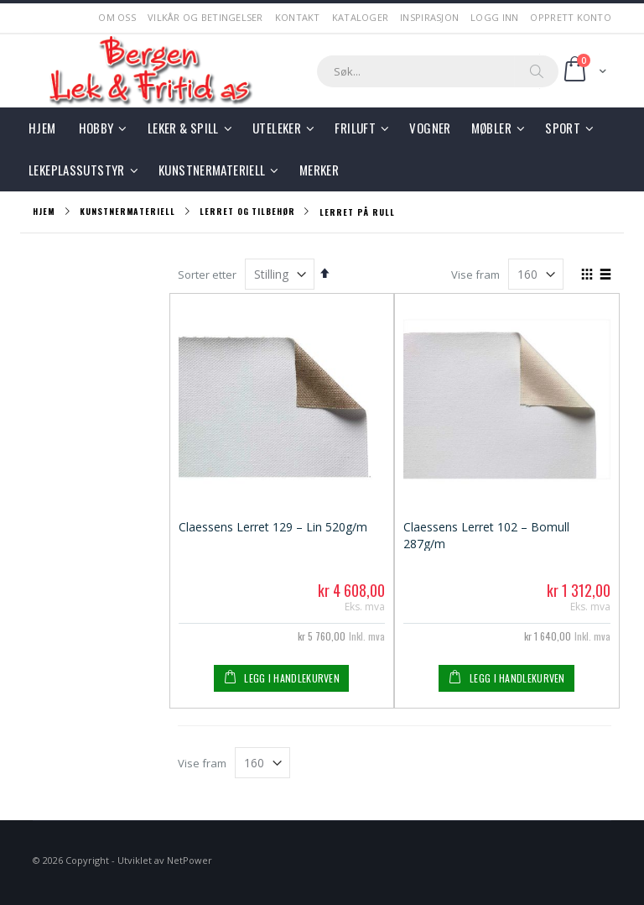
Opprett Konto (570, 17)
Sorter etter (207, 274)
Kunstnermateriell (127, 211)
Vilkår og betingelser (205, 17)
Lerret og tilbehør (247, 211)
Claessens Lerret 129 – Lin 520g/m (273, 527)
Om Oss (117, 17)
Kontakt (297, 17)
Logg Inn (494, 17)
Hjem (44, 211)
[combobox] (437, 71)
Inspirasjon (429, 17)
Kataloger (360, 17)
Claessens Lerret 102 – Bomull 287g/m (486, 535)
